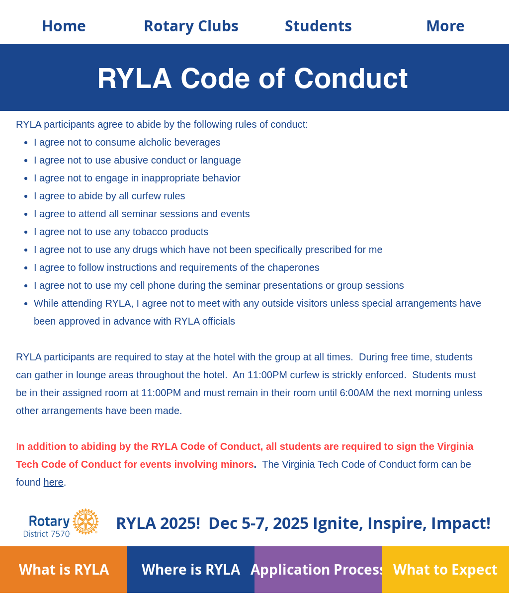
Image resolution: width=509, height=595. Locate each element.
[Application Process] (319, 569)
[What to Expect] (446, 569)
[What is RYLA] (64, 569)
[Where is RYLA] (191, 569)
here (54, 482)
